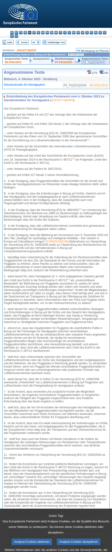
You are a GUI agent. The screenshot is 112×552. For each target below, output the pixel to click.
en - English (43, 32)
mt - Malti (78, 32)
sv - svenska (16, 36)
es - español (16, 32)
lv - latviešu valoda (65, 32)
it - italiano (60, 32)
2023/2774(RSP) (26, 50)
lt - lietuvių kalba (69, 32)
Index (10, 42)
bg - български (12, 32)
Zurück (24, 42)
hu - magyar (74, 32)
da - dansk (25, 32)
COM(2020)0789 (57, 241)
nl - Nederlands (82, 32)
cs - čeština (21, 32)
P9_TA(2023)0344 (93, 62)
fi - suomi (12, 36)
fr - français (47, 32)
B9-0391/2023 (13, 62)
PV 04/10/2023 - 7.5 (66, 62)
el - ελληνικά (38, 32)
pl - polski (87, 32)
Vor (33, 42)
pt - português (91, 32)
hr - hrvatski (56, 32)
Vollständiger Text (56, 42)
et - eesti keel (34, 32)
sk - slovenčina (100, 32)
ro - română (96, 32)
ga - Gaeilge (51, 32)
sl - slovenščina (104, 32)
